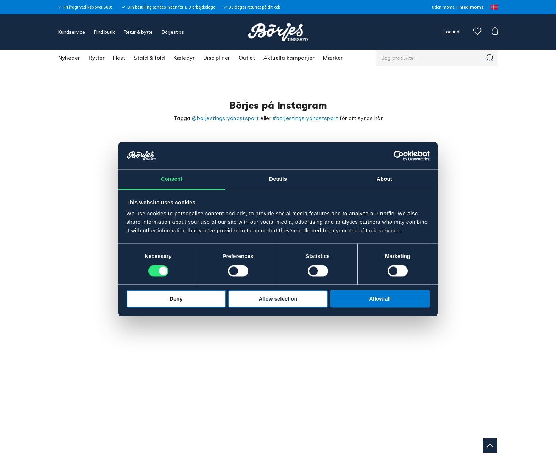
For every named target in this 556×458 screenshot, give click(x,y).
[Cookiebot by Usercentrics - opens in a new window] (399, 155)
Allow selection (277, 299)
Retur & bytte (138, 32)
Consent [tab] (172, 179)
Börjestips (173, 32)
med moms (471, 7)
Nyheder (69, 57)
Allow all (380, 299)
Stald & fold (149, 57)
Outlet (247, 57)
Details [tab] (278, 179)
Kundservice (71, 32)
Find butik (104, 32)
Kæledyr (184, 57)
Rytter (97, 57)
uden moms (443, 7)
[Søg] (490, 58)
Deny (176, 299)
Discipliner (216, 57)
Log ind (452, 31)
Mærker (333, 57)
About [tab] (384, 179)
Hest (119, 57)
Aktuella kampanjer (289, 57)
